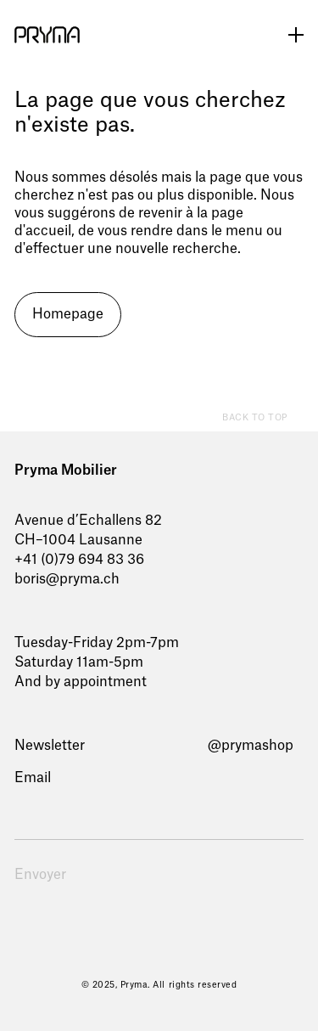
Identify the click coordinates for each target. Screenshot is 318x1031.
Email (32, 778)
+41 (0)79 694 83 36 (79, 559)
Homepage (67, 314)
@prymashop (250, 745)
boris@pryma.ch (67, 579)
